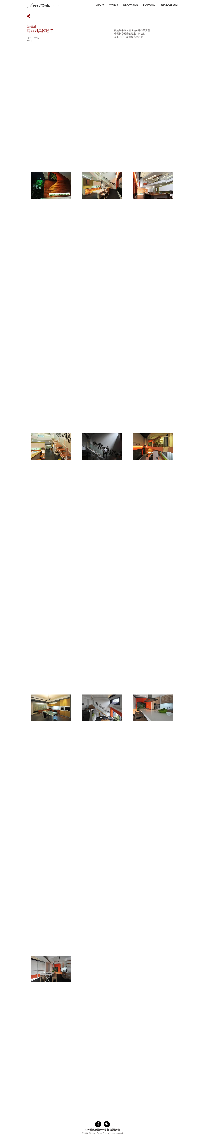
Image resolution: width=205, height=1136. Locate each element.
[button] (114, 5)
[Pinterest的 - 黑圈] (107, 1124)
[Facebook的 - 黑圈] (98, 1124)
